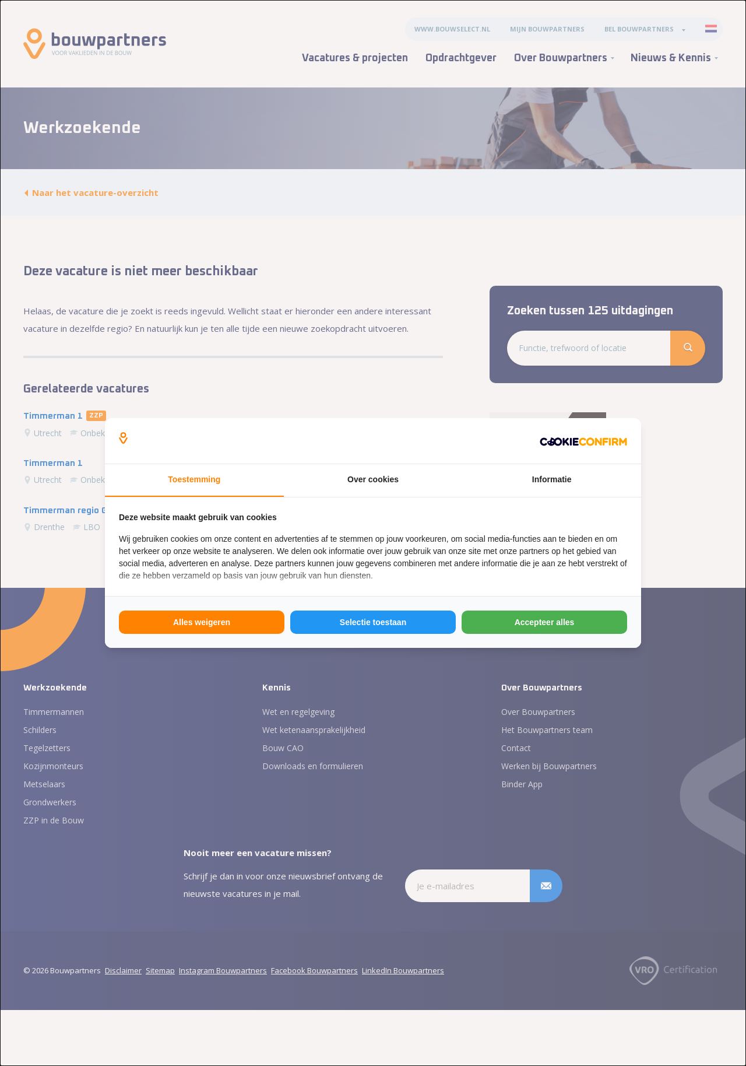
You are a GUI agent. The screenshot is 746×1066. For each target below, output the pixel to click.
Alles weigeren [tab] (201, 622)
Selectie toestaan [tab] (373, 622)
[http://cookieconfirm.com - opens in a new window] (583, 441)
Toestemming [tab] (194, 479)
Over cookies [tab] (373, 479)
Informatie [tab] (552, 479)
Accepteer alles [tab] (545, 622)
